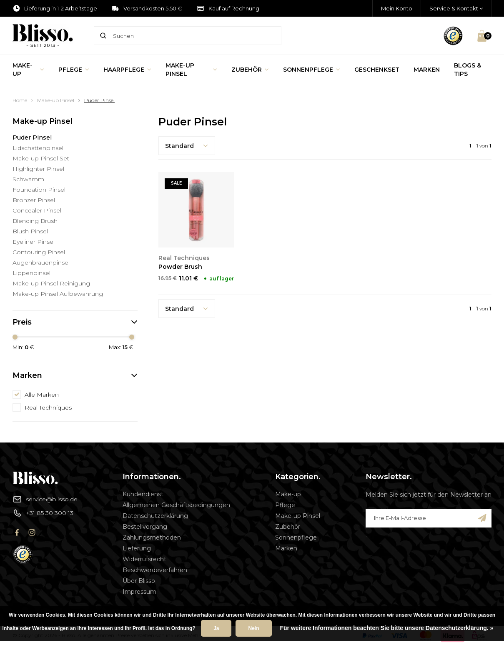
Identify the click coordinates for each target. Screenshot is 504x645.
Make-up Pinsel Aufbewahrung (58, 294)
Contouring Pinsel (39, 252)
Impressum (139, 591)
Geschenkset (376, 69)
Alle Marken (42, 394)
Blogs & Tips (467, 70)
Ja (216, 628)
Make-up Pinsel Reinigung (51, 283)
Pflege (73, 69)
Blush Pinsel (30, 231)
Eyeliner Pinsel (34, 241)
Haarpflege (127, 69)
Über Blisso (139, 581)
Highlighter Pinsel (38, 168)
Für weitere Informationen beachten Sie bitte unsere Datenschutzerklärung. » (387, 628)
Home (20, 100)
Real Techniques (48, 407)
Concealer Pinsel (37, 210)
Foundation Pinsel (39, 189)
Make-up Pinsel (191, 70)
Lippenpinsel (31, 273)
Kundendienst (143, 494)
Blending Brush (35, 221)
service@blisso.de (45, 499)
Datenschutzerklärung (155, 516)
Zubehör (250, 69)
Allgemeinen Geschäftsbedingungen (176, 505)
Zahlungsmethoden (152, 537)
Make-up (28, 70)
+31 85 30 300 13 (43, 513)
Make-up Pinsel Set (41, 158)
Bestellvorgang (145, 526)
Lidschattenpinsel (38, 148)
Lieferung (137, 548)
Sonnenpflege (311, 69)
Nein (253, 628)
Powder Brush (180, 266)
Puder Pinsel (99, 100)
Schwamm (28, 179)
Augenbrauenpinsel (41, 262)
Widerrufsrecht (144, 559)
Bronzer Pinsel (34, 200)
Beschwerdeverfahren (155, 570)
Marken (427, 69)
